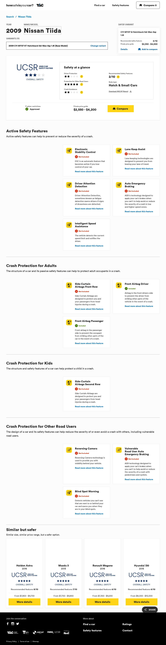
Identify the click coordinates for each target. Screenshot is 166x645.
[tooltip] (81, 76)
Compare (121, 108)
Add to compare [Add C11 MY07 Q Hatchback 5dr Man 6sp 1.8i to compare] (148, 49)
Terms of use (24, 641)
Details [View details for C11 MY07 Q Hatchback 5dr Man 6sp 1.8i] (124, 49)
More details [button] (24, 602)
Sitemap (35, 641)
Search (10, 16)
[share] (150, 610)
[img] (34, 72)
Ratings (127, 624)
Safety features (120, 5)
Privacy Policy (11, 641)
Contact (127, 630)
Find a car (99, 5)
